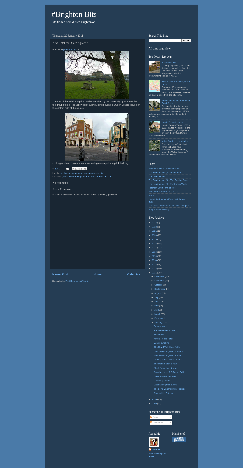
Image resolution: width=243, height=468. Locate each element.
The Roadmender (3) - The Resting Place (168, 180)
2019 (154, 239)
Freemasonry (160, 326)
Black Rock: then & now (165, 368)
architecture (65, 173)
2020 (154, 235)
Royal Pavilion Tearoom (165, 376)
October (159, 285)
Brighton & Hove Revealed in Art (164, 169)
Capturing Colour (162, 380)
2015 (154, 256)
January (159, 322)
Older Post (134, 274)
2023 (154, 222)
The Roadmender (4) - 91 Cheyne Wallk (168, 184)
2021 (154, 231)
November (160, 280)
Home (98, 274)
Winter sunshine (161, 343)
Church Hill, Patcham (164, 393)
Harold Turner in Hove (172, 122)
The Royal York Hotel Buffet (167, 347)
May (157, 305)
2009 (154, 403)
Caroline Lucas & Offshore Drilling (170, 372)
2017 (154, 247)
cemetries (77, 173)
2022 (154, 227)
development (89, 173)
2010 (154, 399)
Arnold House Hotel (163, 339)
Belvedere (159, 334)
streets (99, 173)
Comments (156, 422)
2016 (154, 252)
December (160, 276)
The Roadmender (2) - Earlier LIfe (165, 172)
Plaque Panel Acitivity (159, 209)
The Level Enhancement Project (169, 389)
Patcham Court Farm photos (162, 188)
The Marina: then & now (165, 364)
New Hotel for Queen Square (167, 355)
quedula (156, 449)
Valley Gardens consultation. (175, 141)
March (158, 314)
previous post (70, 49)
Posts (154, 417)
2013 (154, 264)
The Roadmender (157, 176)
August (158, 293)
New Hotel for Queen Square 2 (168, 351)
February (159, 318)
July (157, 297)
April (157, 310)
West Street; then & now (165, 385)
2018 (154, 243)
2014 (154, 260)
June (157, 301)
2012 (154, 268)
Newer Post (60, 274)
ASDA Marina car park (164, 330)
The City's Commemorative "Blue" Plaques (169, 205)
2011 (154, 273)
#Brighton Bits (74, 14)
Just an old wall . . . (171, 62)
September (160, 289)
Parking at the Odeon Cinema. (168, 359)
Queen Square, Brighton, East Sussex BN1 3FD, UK (87, 176)
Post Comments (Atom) (76, 281)
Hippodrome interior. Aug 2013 (163, 191)
